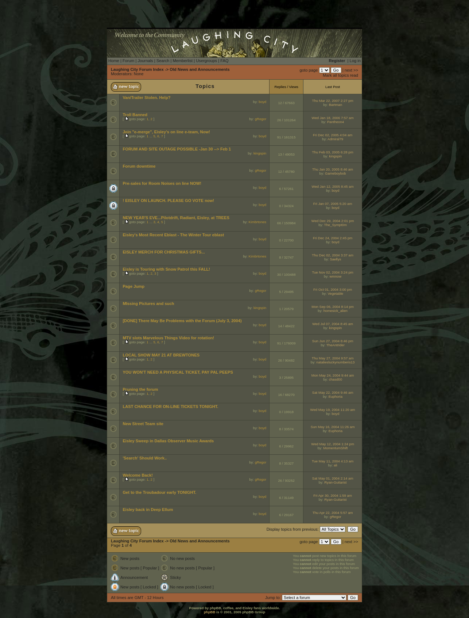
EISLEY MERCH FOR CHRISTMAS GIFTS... (164, 252)
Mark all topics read (340, 75)
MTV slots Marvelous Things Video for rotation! (168, 338)
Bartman (335, 105)
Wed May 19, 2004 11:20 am (332, 410)
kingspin (259, 153)
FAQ (224, 60)
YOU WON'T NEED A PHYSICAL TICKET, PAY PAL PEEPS (178, 372)
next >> (351, 70)
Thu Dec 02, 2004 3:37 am (332, 255)
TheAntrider (335, 345)
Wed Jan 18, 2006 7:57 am (333, 118)
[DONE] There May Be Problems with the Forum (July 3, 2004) (182, 320)
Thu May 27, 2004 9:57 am (333, 358)
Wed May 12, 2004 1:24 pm (332, 444)
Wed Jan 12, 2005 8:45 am (333, 186)
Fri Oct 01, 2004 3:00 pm (332, 289)
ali (335, 465)
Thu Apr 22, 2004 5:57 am (333, 513)
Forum (128, 60)
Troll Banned (135, 114)
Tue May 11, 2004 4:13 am (332, 461)
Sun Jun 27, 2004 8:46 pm (332, 341)
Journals (145, 60)
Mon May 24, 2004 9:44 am (332, 375)
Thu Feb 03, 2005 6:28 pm (332, 152)
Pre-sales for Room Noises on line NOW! (162, 183)
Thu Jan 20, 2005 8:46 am (332, 169)
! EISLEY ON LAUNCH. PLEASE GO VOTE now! (168, 200)
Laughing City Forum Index (137, 69)
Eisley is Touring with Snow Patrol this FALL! (166, 269)
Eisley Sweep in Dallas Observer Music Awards (168, 441)
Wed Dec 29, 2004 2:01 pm (332, 221)
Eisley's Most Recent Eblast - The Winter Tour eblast (173, 235)
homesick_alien (335, 311)
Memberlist (183, 60)
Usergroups (206, 60)
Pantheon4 (335, 122)
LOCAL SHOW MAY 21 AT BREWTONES (161, 355)
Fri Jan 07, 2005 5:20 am (332, 204)
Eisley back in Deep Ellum (148, 509)
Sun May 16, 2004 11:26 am (333, 427)
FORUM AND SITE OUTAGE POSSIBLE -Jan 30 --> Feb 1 (177, 149)
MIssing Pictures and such (148, 303)
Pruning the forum (140, 389)
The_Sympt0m (335, 225)
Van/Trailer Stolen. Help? (146, 97)
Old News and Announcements (199, 69)
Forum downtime (139, 166)
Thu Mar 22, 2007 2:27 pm (332, 101)
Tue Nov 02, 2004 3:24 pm (332, 272)
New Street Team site (143, 423)
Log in (355, 60)
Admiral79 (335, 139)
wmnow (336, 276)
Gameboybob (335, 173)
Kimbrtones (258, 222)
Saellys (335, 259)
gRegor (260, 119)
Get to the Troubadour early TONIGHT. (159, 492)
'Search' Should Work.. (145, 458)
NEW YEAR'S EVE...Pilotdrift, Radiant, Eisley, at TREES (176, 217)
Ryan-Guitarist (335, 482)
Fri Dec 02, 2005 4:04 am (332, 135)
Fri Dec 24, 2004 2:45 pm (332, 238)
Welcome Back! (138, 475)
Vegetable (336, 293)
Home (113, 60)
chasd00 (335, 379)
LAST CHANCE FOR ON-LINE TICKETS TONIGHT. (170, 406)
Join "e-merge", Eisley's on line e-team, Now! (166, 132)
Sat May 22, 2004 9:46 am (332, 392)
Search (162, 60)
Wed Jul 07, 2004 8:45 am (332, 324)
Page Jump (133, 286)
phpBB (209, 612)
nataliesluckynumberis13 (335, 362)
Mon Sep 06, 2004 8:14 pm (332, 307)
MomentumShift (335, 448)
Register (337, 60)
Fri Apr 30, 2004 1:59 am (332, 495)
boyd (262, 102)
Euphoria (335, 396)
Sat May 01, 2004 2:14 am (332, 478)
